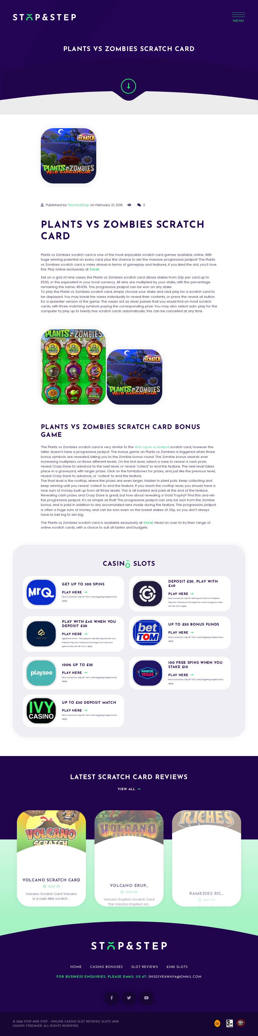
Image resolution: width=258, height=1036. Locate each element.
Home (76, 967)
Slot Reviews (144, 967)
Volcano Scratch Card (51, 903)
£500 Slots (177, 967)
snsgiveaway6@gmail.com (175, 976)
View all (126, 789)
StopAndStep (78, 205)
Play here (72, 592)
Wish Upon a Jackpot (152, 447)
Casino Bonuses (106, 967)
